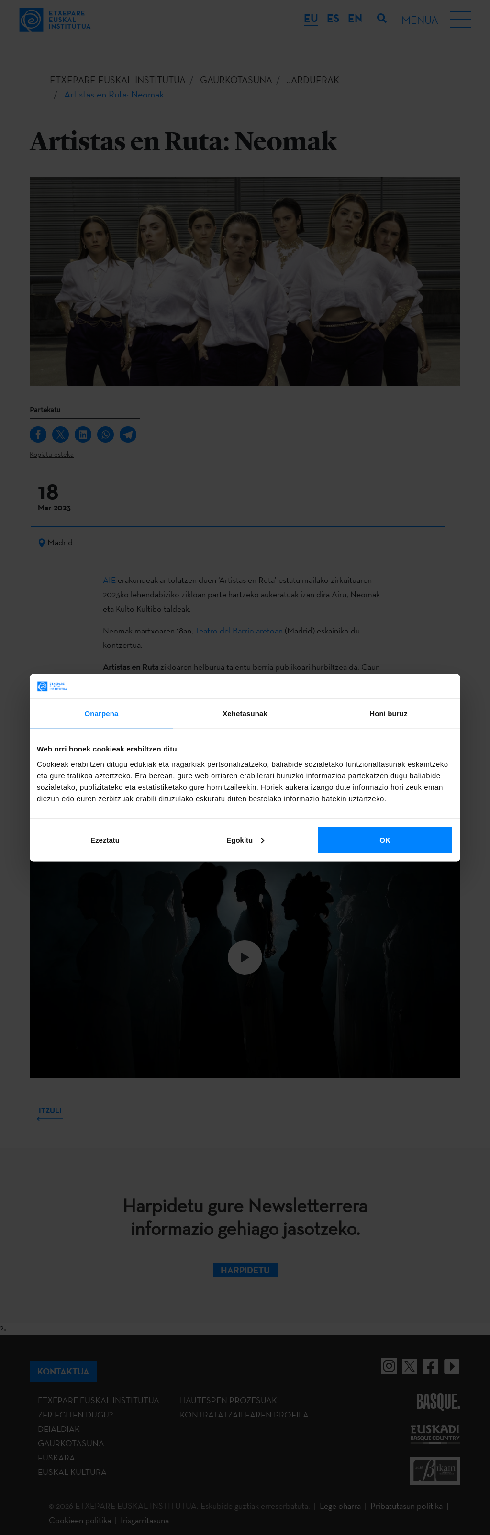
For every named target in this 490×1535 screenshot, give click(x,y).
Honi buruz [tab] (388, 713)
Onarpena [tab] (102, 713)
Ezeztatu (105, 840)
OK (384, 840)
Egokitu (245, 840)
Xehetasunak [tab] (245, 713)
